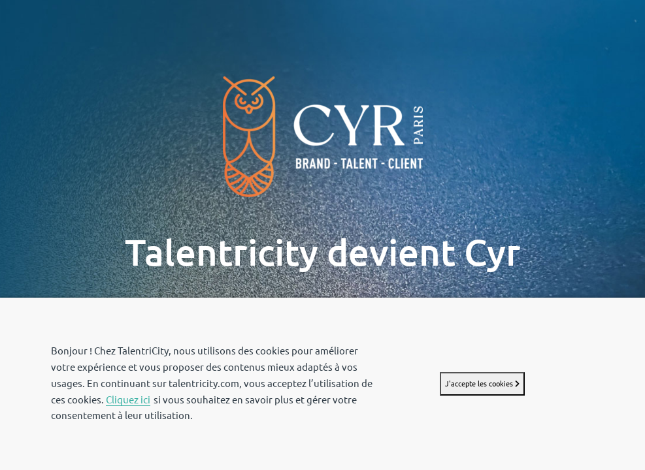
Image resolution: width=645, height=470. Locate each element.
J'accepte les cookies (482, 383)
